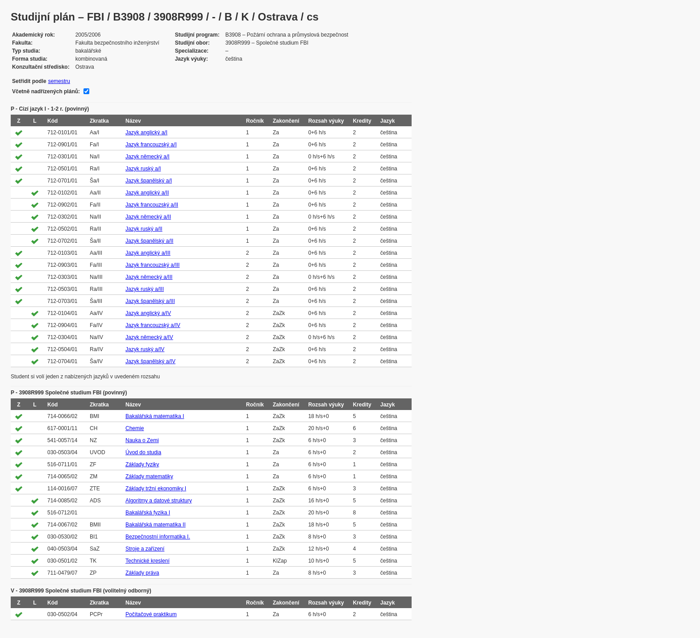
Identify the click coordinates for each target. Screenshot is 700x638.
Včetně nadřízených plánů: (46, 91)
